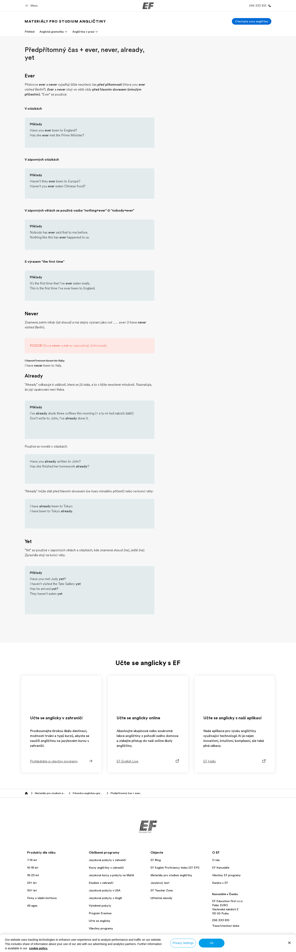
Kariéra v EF (220, 882)
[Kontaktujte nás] (259, 5)
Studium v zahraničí (101, 882)
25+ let (32, 882)
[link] (65, 21)
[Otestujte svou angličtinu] (251, 21)
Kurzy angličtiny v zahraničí (106, 867)
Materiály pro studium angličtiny (171, 875)
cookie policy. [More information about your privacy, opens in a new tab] (38, 948)
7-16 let (32, 860)
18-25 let (33, 875)
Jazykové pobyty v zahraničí (107, 860)
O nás (216, 860)
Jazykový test (159, 882)
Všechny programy (101, 928)
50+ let (32, 890)
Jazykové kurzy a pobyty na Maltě (111, 875)
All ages (32, 905)
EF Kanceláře (220, 867)
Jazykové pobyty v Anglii (105, 898)
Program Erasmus (100, 913)
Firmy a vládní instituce (42, 898)
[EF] (148, 5)
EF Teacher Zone (161, 890)
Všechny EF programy (226, 875)
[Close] (289, 942)
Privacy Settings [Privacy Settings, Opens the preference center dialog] (183, 943)
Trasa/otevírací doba (225, 925)
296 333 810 (220, 920)
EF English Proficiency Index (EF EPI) (174, 867)
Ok (211, 943)
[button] (32, 5)
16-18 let (32, 867)
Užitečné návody (161, 898)
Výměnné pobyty (100, 905)
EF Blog (155, 860)
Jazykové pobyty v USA (104, 890)
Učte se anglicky (99, 920)
